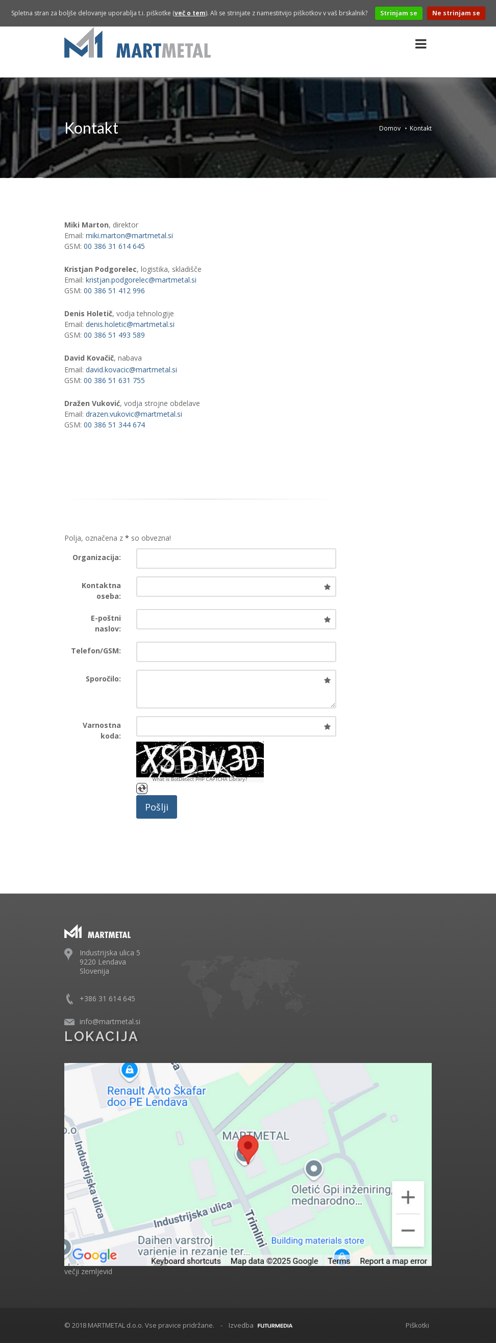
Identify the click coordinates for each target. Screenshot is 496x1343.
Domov (390, 128)
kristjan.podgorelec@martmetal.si (141, 280)
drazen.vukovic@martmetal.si (134, 414)
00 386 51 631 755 (114, 380)
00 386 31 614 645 (114, 246)
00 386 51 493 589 (114, 335)
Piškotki (417, 1325)
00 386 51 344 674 (114, 424)
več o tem (190, 13)
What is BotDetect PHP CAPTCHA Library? (199, 779)
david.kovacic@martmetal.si (131, 369)
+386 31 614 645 (107, 998)
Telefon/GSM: (96, 650)
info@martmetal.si (110, 1021)
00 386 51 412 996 (114, 290)
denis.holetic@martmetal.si (130, 324)
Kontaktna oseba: (101, 590)
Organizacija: (96, 557)
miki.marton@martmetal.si (129, 235)
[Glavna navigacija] (421, 44)
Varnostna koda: (102, 730)
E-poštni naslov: (106, 623)
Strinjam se (398, 13)
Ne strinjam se (456, 13)
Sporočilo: (103, 678)
